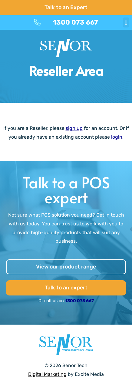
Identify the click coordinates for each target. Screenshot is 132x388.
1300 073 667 (79, 300)
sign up (74, 128)
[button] (126, 22)
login (116, 137)
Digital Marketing (47, 374)
